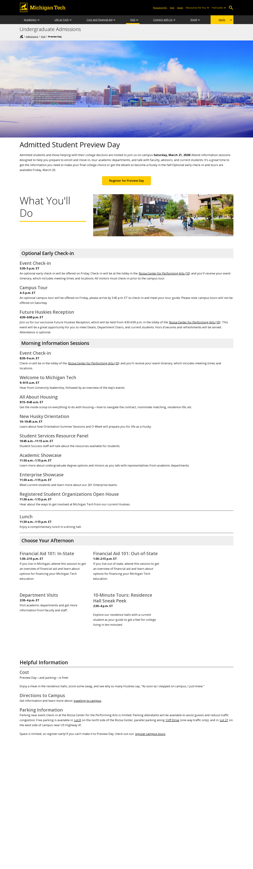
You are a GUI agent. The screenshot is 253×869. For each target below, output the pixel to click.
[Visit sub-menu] (137, 19)
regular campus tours (150, 734)
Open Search (230, 7)
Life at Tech (62, 19)
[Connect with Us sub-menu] (174, 19)
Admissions (32, 36)
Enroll (193, 19)
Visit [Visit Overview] (132, 19)
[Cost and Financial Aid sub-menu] (114, 19)
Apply (222, 19)
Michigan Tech (21, 36)
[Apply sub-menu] (231, 19)
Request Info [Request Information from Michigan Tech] (160, 7)
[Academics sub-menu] (38, 19)
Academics (30, 19)
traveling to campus (87, 701)
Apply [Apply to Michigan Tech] (180, 7)
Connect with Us (162, 19)
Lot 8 (77, 720)
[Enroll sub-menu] (199, 19)
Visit (43, 36)
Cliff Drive (172, 720)
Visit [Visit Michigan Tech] (172, 7)
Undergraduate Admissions (50, 29)
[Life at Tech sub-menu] (70, 19)
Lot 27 (224, 720)
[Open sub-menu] (208, 8)
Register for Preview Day (126, 181)
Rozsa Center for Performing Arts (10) (164, 273)
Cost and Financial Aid (99, 19)
